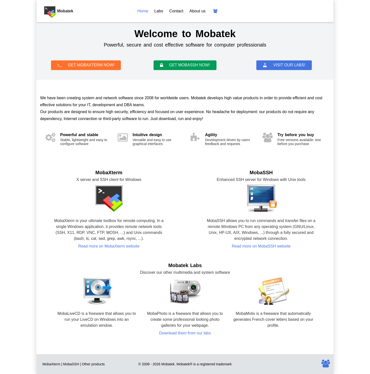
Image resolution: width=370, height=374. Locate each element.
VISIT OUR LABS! (284, 65)
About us (197, 11)
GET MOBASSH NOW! (185, 65)
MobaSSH (71, 364)
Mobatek (183, 364)
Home (142, 11)
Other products (93, 364)
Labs (158, 11)
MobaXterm (51, 364)
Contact (176, 11)
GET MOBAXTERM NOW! (85, 65)
